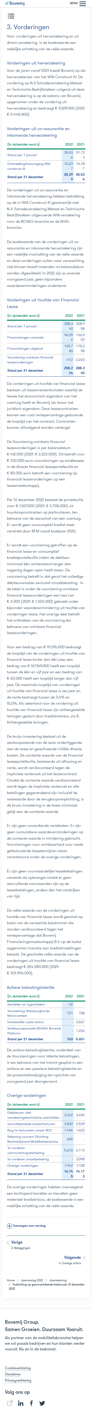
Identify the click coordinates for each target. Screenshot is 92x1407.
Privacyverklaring (18, 1380)
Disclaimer (13, 1374)
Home (10, 1280)
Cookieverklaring (18, 1368)
